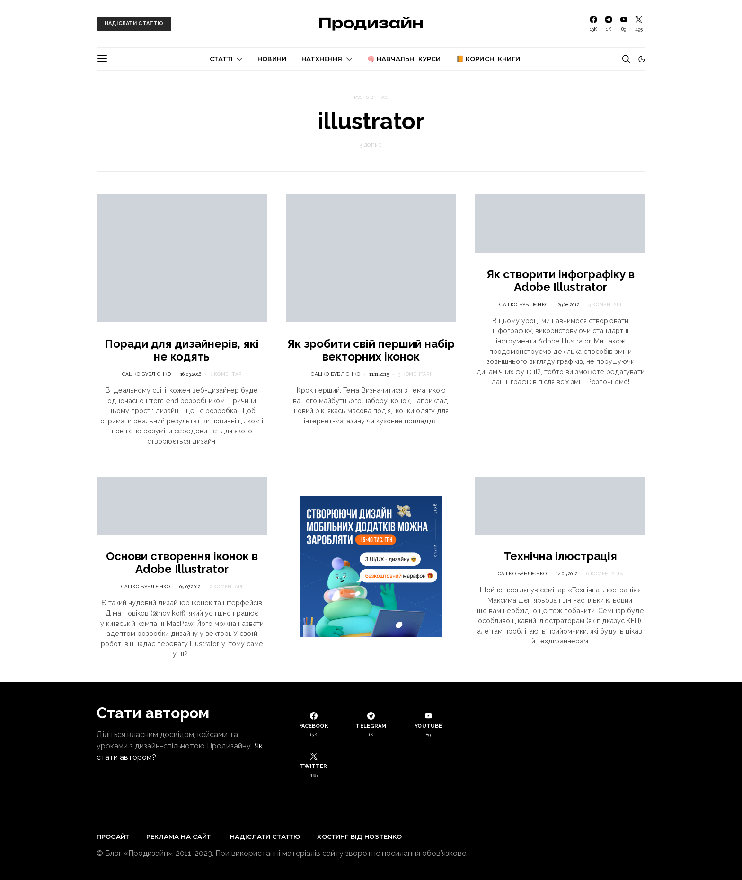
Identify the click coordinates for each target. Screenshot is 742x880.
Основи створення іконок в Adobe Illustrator (182, 562)
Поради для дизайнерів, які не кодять (182, 350)
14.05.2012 (567, 573)
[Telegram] (608, 24)
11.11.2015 (379, 374)
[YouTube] (623, 24)
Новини (271, 58)
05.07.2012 (190, 586)
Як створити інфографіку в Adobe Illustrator (560, 280)
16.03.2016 (191, 374)
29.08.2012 (568, 304)
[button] (641, 59)
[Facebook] (593, 24)
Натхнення (321, 58)
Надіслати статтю (265, 836)
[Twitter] (638, 24)
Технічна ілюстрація (560, 556)
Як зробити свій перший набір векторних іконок (371, 350)
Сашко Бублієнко (146, 374)
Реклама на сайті (179, 836)
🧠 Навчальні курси (404, 58)
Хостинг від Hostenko (359, 836)
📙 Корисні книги (488, 58)
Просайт (113, 836)
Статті (221, 58)
